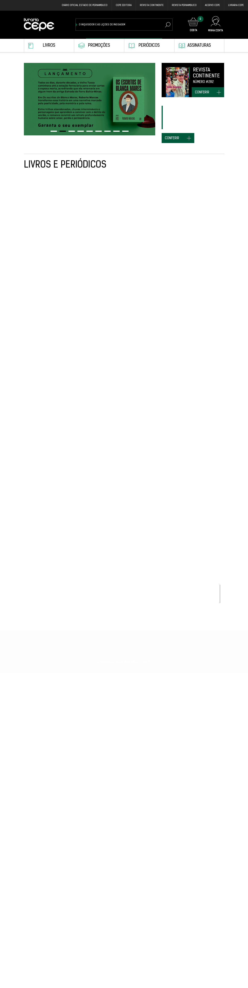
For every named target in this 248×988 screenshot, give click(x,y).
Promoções (99, 45)
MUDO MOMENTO (34, 660)
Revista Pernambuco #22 (206, 831)
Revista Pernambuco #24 (206, 574)
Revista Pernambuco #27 (82, 410)
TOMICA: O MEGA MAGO (204, 325)
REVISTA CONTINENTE (152, 5)
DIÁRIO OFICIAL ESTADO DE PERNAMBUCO (84, 5)
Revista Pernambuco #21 (165, 917)
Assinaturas (199, 45)
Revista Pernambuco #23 (165, 831)
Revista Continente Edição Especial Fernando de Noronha (165, 578)
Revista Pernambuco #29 (41, 243)
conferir (202, 92)
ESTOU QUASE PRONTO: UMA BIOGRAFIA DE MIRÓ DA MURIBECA (81, 922)
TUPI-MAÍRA (31, 410)
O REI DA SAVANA (76, 325)
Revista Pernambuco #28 (41, 325)
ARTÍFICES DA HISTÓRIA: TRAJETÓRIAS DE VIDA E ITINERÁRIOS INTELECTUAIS (124, 836)
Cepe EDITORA (124, 5)
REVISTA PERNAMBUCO (184, 5)
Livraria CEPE (236, 5)
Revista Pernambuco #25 (165, 492)
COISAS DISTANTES (119, 917)
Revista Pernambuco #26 (165, 410)
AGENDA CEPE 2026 (119, 410)
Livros (49, 45)
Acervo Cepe (212, 5)
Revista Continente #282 (206, 492)
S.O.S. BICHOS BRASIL (162, 750)
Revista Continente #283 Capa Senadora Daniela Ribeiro (123, 329)
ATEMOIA (153, 243)
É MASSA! (71, 492)
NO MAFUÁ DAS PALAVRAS (82, 660)
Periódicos (149, 45)
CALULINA (30, 750)
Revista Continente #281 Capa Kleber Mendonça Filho (40, 922)
